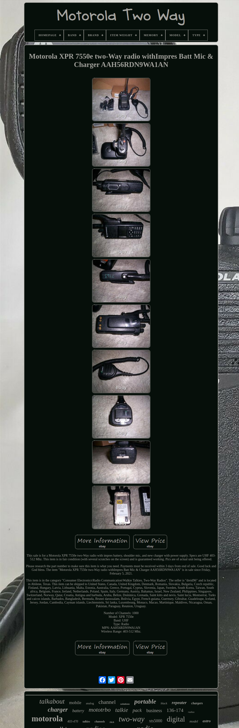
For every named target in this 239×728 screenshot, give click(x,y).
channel (107, 702)
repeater (179, 702)
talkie (121, 710)
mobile (75, 702)
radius (191, 712)
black (164, 703)
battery (78, 710)
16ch (111, 722)
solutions (125, 703)
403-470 (72, 721)
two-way (131, 719)
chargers (197, 703)
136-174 (175, 710)
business (154, 710)
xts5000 (155, 721)
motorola (47, 718)
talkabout (52, 701)
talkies (86, 721)
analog (90, 703)
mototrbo (100, 709)
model (194, 721)
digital (176, 719)
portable (145, 701)
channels (100, 721)
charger (58, 709)
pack (137, 710)
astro (207, 721)
